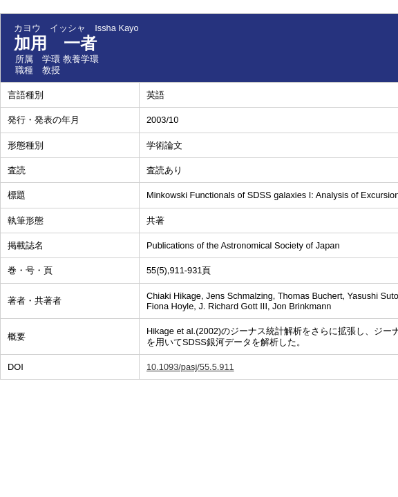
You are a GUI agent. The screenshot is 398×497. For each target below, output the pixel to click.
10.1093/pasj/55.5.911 (190, 367)
